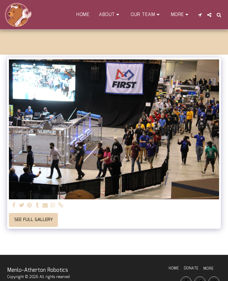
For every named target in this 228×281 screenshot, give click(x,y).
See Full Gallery (33, 219)
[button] (110, 15)
